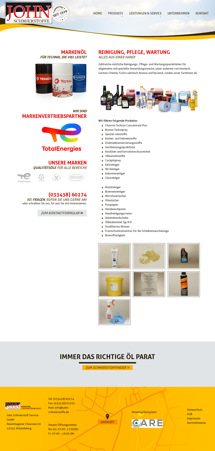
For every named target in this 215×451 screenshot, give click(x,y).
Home (97, 13)
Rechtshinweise (196, 422)
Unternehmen (178, 13)
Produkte (115, 13)
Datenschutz (194, 409)
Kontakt (202, 13)
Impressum (193, 418)
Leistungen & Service (145, 13)
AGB (189, 414)
